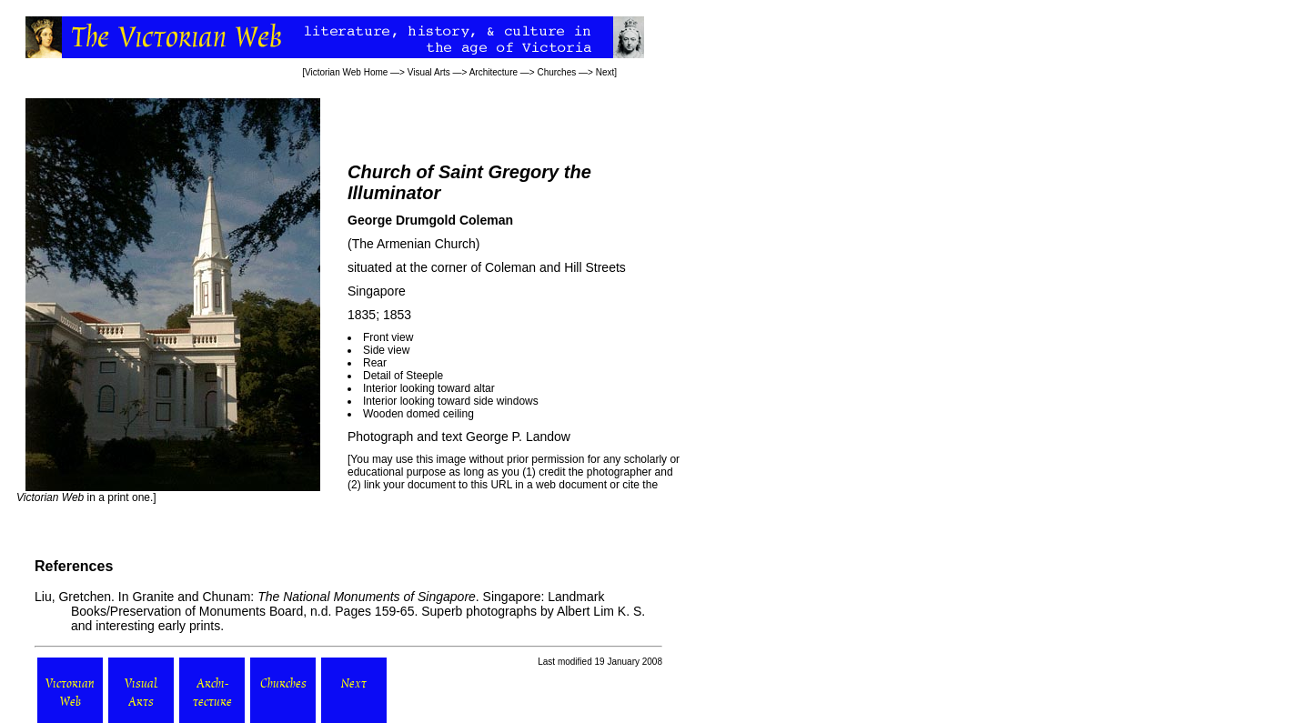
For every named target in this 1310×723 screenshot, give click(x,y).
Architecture (493, 72)
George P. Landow (518, 436)
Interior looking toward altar (429, 388)
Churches (556, 72)
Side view (386, 350)
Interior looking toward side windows (451, 401)
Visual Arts (429, 72)
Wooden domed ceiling (418, 413)
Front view (388, 337)
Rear (375, 362)
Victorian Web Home (346, 72)
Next (605, 72)
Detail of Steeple (403, 375)
